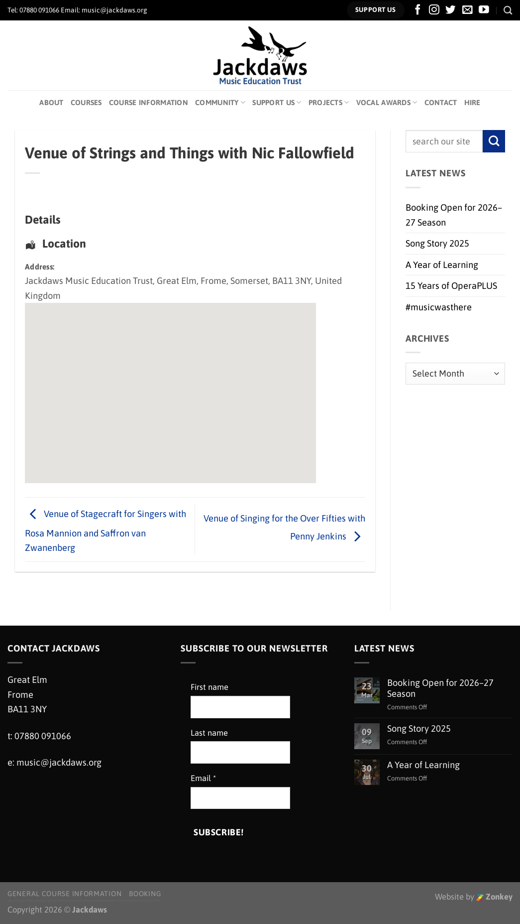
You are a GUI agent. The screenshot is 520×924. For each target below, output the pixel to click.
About (51, 102)
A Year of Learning (442, 265)
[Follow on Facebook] (418, 10)
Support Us (276, 102)
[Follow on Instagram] (434, 10)
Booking (145, 894)
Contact (440, 102)
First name (209, 687)
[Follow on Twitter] (450, 10)
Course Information (148, 102)
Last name (209, 733)
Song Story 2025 (437, 243)
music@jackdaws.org (59, 762)
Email (203, 778)
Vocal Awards (386, 102)
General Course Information (64, 894)
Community (220, 102)
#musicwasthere (439, 307)
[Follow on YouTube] (484, 10)
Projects (329, 102)
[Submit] (494, 141)
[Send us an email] (467, 10)
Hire (472, 102)
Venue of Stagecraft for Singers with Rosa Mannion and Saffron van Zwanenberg (105, 531)
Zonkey (494, 897)
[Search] (508, 10)
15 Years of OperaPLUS (451, 285)
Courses (86, 102)
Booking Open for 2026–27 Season (454, 214)
